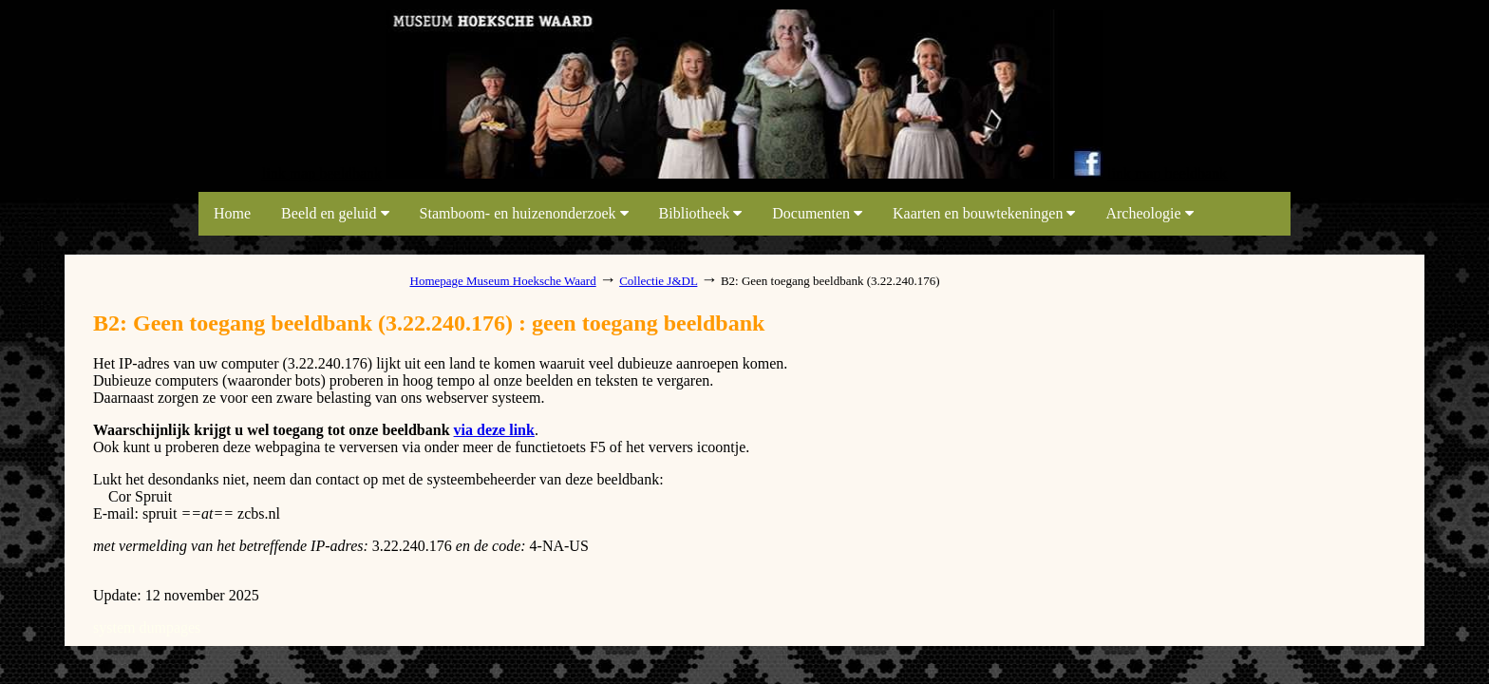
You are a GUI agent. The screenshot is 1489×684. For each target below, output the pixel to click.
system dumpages (146, 627)
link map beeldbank (322, 173)
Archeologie (1149, 213)
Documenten (817, 213)
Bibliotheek (701, 213)
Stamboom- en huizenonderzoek (524, 213)
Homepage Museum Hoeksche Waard (503, 281)
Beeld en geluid (334, 213)
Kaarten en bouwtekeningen (984, 213)
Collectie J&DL (658, 281)
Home (232, 213)
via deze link (494, 430)
